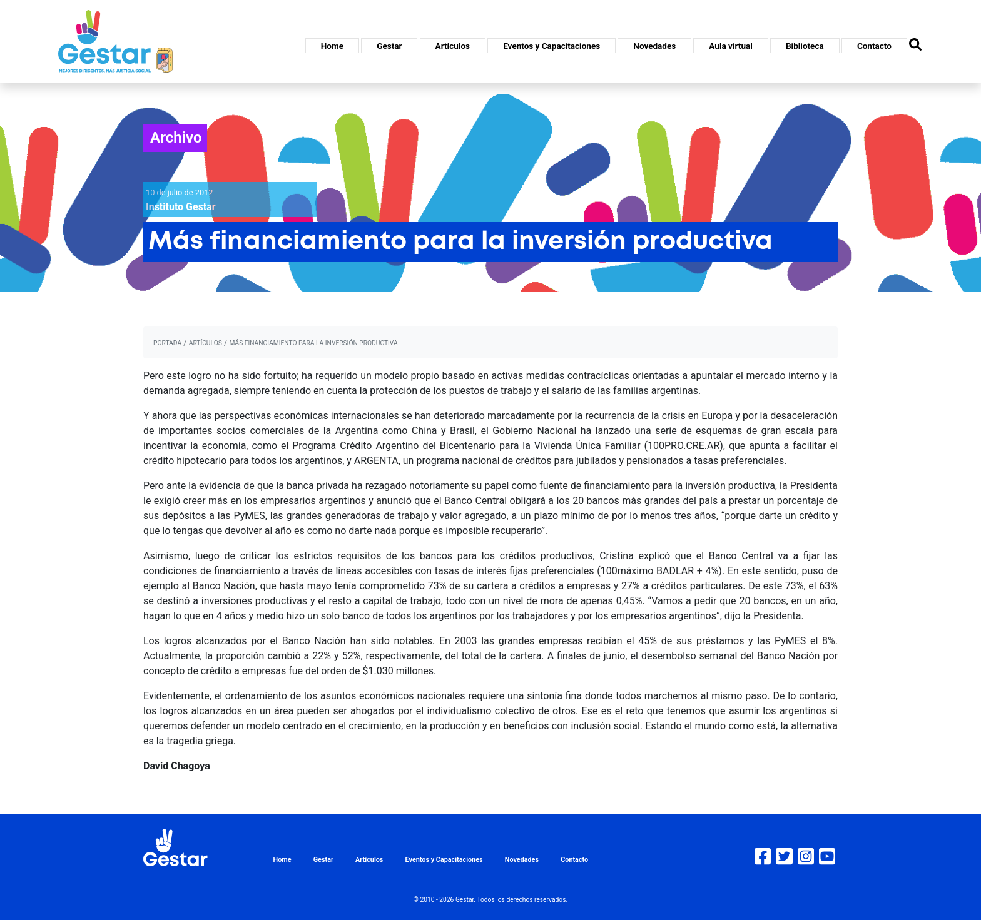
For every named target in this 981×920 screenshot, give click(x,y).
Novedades (654, 46)
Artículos (452, 46)
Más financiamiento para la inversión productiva (313, 343)
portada (167, 343)
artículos (205, 343)
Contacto (874, 46)
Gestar (389, 46)
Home (332, 46)
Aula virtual (730, 46)
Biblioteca (805, 46)
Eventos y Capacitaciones (551, 46)
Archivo (176, 137)
